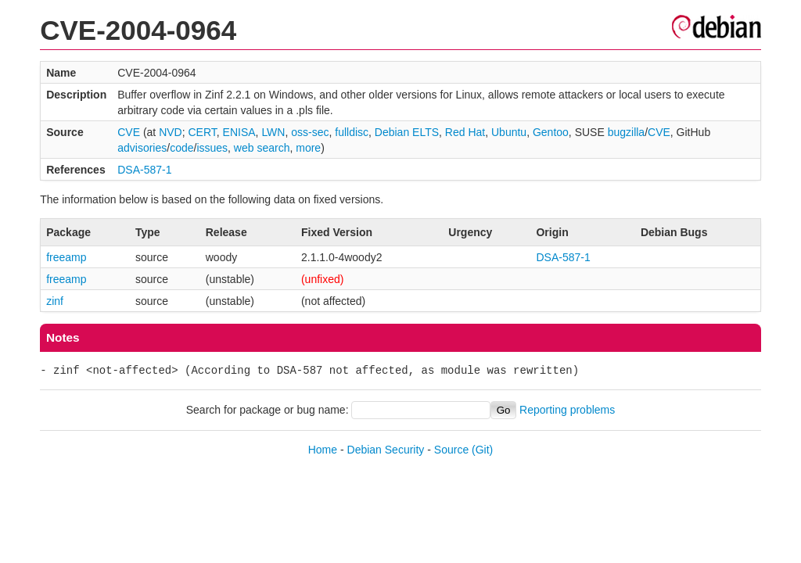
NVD (170, 132)
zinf (54, 301)
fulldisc (351, 132)
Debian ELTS (407, 132)
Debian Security (386, 449)
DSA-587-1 (144, 169)
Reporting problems (567, 409)
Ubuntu (508, 132)
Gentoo (551, 132)
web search (262, 148)
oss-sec (310, 132)
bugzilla (626, 132)
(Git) (482, 449)
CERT (202, 132)
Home (322, 449)
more (308, 148)
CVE (128, 132)
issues (212, 148)
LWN (273, 132)
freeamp (66, 257)
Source (451, 449)
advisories (142, 148)
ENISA (239, 132)
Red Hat (465, 132)
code (181, 148)
